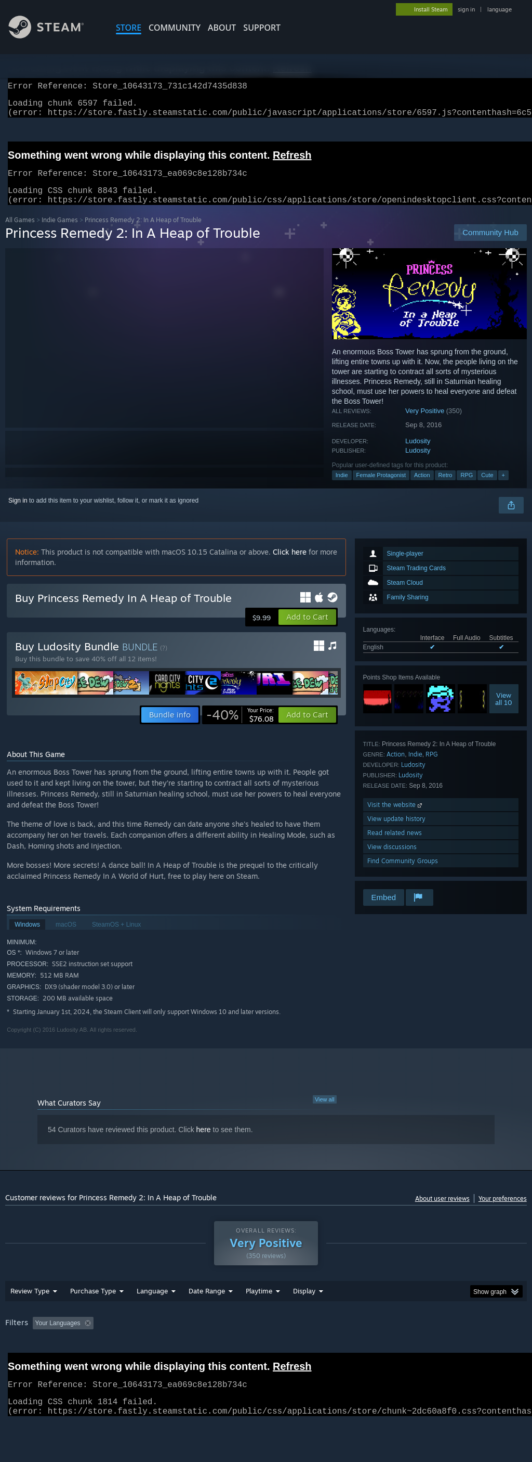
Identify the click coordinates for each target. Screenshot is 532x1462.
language (499, 9)
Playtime (259, 1318)
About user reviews (442, 1211)
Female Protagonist (381, 487)
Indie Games (60, 232)
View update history (396, 831)
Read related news (394, 845)
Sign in (18, 513)
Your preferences (502, 1211)
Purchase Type (93, 1318)
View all (325, 1112)
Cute (487, 487)
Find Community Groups (402, 873)
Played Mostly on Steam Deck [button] (317, 1350)
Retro (445, 487)
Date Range (207, 1318)
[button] (307, 629)
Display (304, 1318)
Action (422, 487)
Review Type (29, 1318)
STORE (128, 27)
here (203, 1142)
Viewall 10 (503, 711)
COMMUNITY (175, 27)
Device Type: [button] (26, 1364)
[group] (266, 1357)
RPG (466, 487)
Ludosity (417, 453)
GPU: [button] (492, 1350)
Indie (342, 487)
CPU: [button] (458, 1350)
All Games (20, 232)
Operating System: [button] (404, 1350)
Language (152, 1318)
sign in (466, 9)
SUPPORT (262, 27)
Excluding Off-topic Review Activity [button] (162, 1350)
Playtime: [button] (243, 1350)
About (222, 27)
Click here (290, 564)
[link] (240, 727)
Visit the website (395, 817)
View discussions (392, 859)
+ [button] (503, 487)
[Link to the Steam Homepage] (54, 35)
